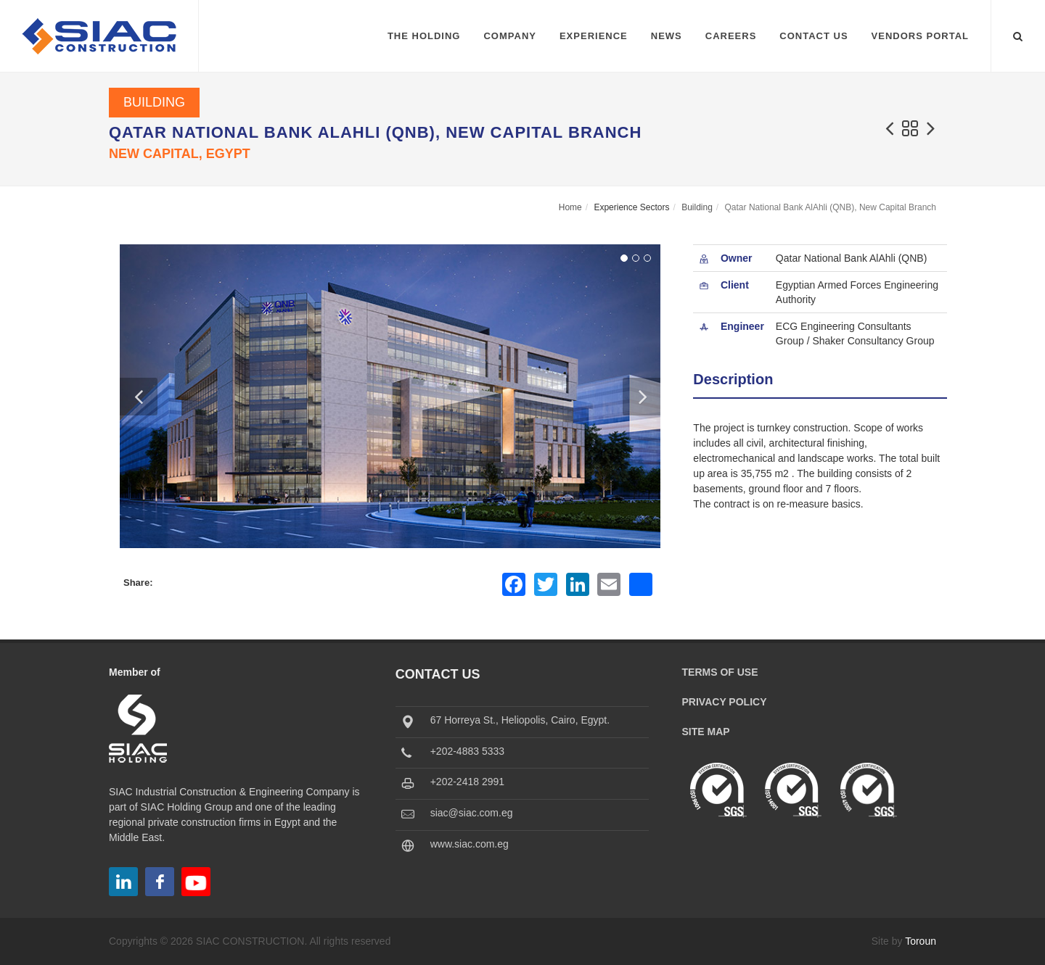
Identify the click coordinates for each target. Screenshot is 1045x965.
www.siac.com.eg (469, 844)
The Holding (424, 35)
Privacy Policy (724, 702)
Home (570, 207)
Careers (731, 35)
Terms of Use (720, 672)
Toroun (920, 941)
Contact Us (813, 35)
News (666, 35)
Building (154, 102)
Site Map (706, 731)
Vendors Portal (920, 35)
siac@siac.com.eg (471, 813)
